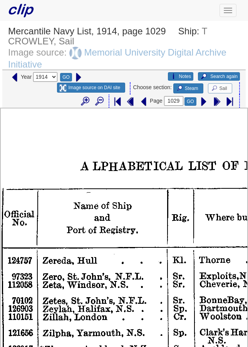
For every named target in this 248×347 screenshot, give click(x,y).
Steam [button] (187, 88)
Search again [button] (219, 76)
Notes (180, 76)
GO (66, 77)
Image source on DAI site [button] (90, 88)
